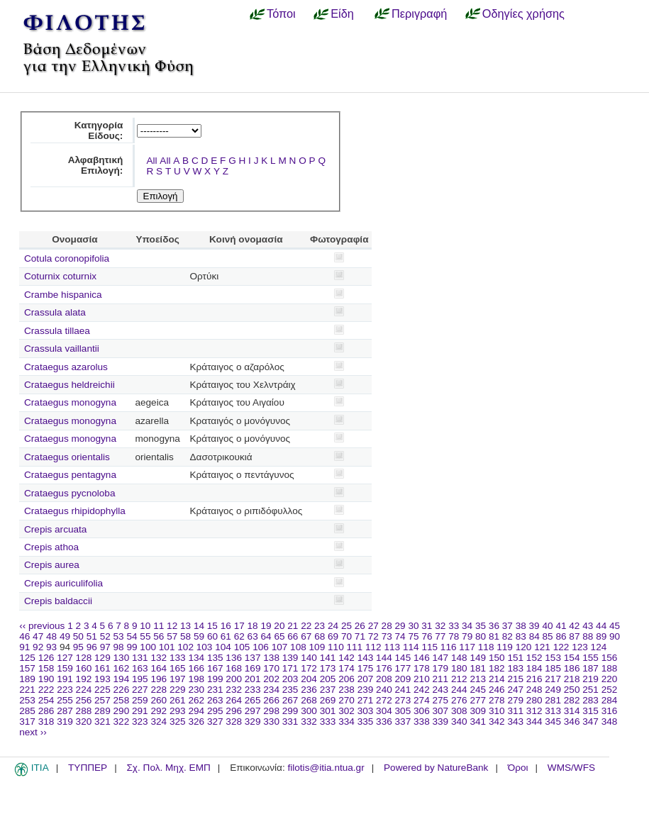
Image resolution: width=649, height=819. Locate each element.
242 (422, 689)
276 (459, 700)
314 (572, 711)
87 (574, 636)
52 (105, 636)
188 (609, 668)
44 (601, 625)
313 (553, 711)
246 (497, 689)
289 (102, 711)
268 (309, 700)
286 (46, 711)
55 (145, 636)
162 (121, 668)
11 (158, 625)
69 (333, 636)
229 (178, 689)
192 (84, 679)
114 (411, 647)
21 (292, 625)
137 (253, 657)
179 (441, 668)
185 (553, 668)
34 (467, 625)
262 (196, 700)
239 (365, 689)
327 (215, 721)
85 (548, 636)
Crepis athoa (51, 547)
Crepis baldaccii (58, 601)
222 (46, 689)
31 (426, 625)
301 (328, 711)
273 (403, 700)
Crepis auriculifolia (63, 583)
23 (319, 625)
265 (253, 700)
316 (609, 711)
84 (534, 636)
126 (46, 657)
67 (306, 636)
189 (27, 679)
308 (459, 711)
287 (65, 711)
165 (178, 668)
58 (185, 636)
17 (239, 625)
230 (196, 689)
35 (480, 625)
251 (590, 689)
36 (494, 625)
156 (609, 657)
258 (121, 700)
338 (422, 721)
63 (253, 636)
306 (422, 711)
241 (403, 689)
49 (65, 636)
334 (346, 721)
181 (478, 668)
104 (223, 647)
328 (234, 721)
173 (328, 668)
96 (92, 647)
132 (158, 657)
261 (178, 700)
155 (590, 657)
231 (215, 689)
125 (27, 657)
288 (84, 711)
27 (373, 625)
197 (178, 679)
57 (172, 636)
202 (271, 679)
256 (84, 700)
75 (413, 636)
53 (118, 636)
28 (387, 625)
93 (51, 647)
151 (515, 657)
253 (27, 700)
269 (328, 700)
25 (346, 625)
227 (140, 689)
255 (65, 700)
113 (392, 647)
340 (459, 721)
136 (234, 657)
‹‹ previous (42, 625)
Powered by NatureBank (436, 767)
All (151, 160)
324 (158, 721)
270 (346, 700)
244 (459, 689)
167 (215, 668)
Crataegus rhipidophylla (75, 511)
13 (185, 625)
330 (271, 721)
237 (328, 689)
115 (429, 647)
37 (507, 625)
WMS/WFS (571, 767)
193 (102, 679)
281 (553, 700)
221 (27, 689)
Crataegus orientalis (67, 457)
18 (253, 625)
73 (387, 636)
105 (242, 647)
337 (403, 721)
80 (480, 636)
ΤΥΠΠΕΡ (87, 767)
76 (426, 636)
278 (497, 700)
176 (384, 668)
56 (158, 636)
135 (215, 657)
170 (271, 668)
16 (226, 625)
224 (84, 689)
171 (290, 668)
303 (365, 711)
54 (131, 636)
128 (84, 657)
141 (328, 657)
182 (497, 668)
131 (140, 657)
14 (199, 625)
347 (590, 721)
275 (441, 700)
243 (441, 689)
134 (196, 657)
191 (65, 679)
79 (467, 636)
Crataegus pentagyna (70, 474)
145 (403, 657)
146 (422, 657)
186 (572, 668)
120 (524, 647)
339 (441, 721)
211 (441, 679)
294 (196, 711)
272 (384, 700)
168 (234, 668)
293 (178, 711)
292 (158, 711)
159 (65, 668)
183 (515, 668)
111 (355, 647)
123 (580, 647)
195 (140, 679)
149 (478, 657)
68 (319, 636)
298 (271, 711)
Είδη (342, 13)
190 (46, 679)
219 (590, 679)
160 (84, 668)
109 (317, 647)
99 (131, 647)
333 (328, 721)
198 (196, 679)
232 (234, 689)
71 (360, 636)
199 (215, 679)
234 (271, 689)
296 (234, 711)
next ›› (33, 732)
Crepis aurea (51, 564)
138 (271, 657)
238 (346, 689)
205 (328, 679)
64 (266, 636)
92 (38, 647)
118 (486, 647)
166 (196, 668)
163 (140, 668)
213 (478, 679)
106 (261, 647)
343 (515, 721)
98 (118, 647)
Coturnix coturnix (60, 276)
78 (453, 636)
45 (614, 625)
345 (553, 721)
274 (422, 700)
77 (440, 636)
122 (561, 647)
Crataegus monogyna (70, 402)
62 (239, 636)
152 (534, 657)
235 (290, 689)
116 (448, 647)
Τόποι (281, 13)
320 (84, 721)
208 (384, 679)
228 (158, 689)
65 (279, 636)
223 (65, 689)
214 (497, 679)
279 (515, 700)
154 (572, 657)
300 (309, 711)
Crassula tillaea (57, 330)
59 (199, 636)
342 (497, 721)
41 (560, 625)
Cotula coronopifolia (66, 258)
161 (102, 668)
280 (534, 700)
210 (422, 679)
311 (515, 711)
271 (365, 700)
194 (121, 679)
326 (196, 721)
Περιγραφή (419, 13)
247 (515, 689)
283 (590, 700)
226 (121, 689)
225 (102, 689)
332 (309, 721)
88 (587, 636)
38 (521, 625)
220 (609, 679)
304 (384, 711)
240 (384, 689)
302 (346, 711)
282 (572, 700)
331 (290, 721)
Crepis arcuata (55, 529)
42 (574, 625)
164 (158, 668)
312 (534, 711)
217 (553, 679)
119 (505, 647)
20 (279, 625)
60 (212, 636)
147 (441, 657)
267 (290, 700)
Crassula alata (55, 312)
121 (542, 647)
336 (384, 721)
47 (38, 636)
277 (478, 700)
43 (587, 625)
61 (226, 636)
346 (572, 721)
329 (253, 721)
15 (212, 625)
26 (360, 625)
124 (599, 647)
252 (609, 689)
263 (215, 700)
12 (172, 625)
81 (494, 636)
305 (403, 711)
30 (413, 625)
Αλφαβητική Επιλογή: (95, 165)
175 (365, 668)
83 (521, 636)
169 (253, 668)
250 (572, 689)
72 (373, 636)
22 (306, 625)
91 (24, 647)
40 (547, 625)
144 (384, 657)
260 (158, 700)
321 (102, 721)
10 (145, 625)
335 (365, 721)
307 (441, 711)
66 (292, 636)
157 (27, 668)
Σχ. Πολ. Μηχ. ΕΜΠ (168, 767)
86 (560, 636)
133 (178, 657)
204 (309, 679)
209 (403, 679)
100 (148, 647)
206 (346, 679)
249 (553, 689)
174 (346, 668)
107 (280, 647)
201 (253, 679)
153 (553, 657)
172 (309, 668)
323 (140, 721)
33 (453, 625)
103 (204, 647)
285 (27, 711)
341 (478, 721)
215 (515, 679)
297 (253, 711)
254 (46, 700)
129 (102, 657)
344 (534, 721)
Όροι (518, 767)
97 (105, 647)
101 (167, 647)
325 (178, 721)
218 (572, 679)
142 (346, 657)
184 (534, 668)
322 (121, 721)
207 (365, 679)
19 (265, 625)
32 (440, 625)
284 (609, 700)
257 (102, 700)
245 (478, 689)
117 (467, 647)
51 (92, 636)
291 (140, 711)
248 (534, 689)
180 (459, 668)
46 (24, 636)
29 (400, 625)
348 (609, 721)
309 (478, 711)
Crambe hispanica (63, 294)
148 (459, 657)
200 (234, 679)
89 (601, 636)
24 (333, 625)
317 (27, 721)
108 (298, 647)
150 (497, 657)
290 (121, 711)
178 (422, 668)
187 (590, 668)
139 (290, 657)
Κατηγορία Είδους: (98, 130)
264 (234, 700)
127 (65, 657)
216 (534, 679)
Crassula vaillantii (61, 348)
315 (590, 711)
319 (65, 721)
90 (614, 636)
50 (78, 636)
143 (365, 657)
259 (140, 700)
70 (346, 636)
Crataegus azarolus (66, 367)
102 (185, 647)
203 (290, 679)
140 (309, 657)
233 (253, 689)
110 (336, 647)
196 (158, 679)
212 (459, 679)
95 (78, 647)
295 (215, 711)
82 (507, 636)
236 (309, 689)
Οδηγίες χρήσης (523, 13)
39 (534, 625)
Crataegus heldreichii (69, 384)
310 (497, 711)
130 (121, 657)
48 (51, 636)
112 (373, 647)
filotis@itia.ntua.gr (325, 767)
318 (46, 721)
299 (290, 711)
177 (403, 668)
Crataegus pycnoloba (69, 493)
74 (400, 636)
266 (271, 700)
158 (46, 668)
